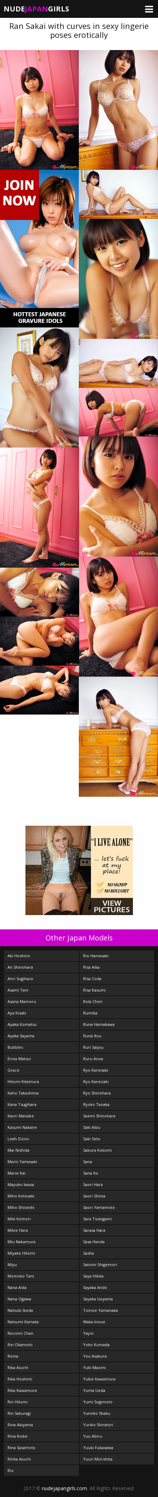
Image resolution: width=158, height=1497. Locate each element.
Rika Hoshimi (20, 1379)
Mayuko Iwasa (21, 1184)
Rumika (90, 1013)
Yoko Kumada (96, 1344)
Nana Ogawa (19, 1298)
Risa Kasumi (94, 990)
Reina (13, 1356)
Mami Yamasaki (22, 1161)
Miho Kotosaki (21, 1196)
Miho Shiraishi (21, 1207)
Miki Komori (19, 1218)
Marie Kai (16, 1173)
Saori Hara (93, 1184)
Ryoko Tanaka (96, 1104)
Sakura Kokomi (97, 1150)
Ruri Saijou (93, 1047)
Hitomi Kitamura (23, 1081)
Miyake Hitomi (21, 1253)
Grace (13, 1070)
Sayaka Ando (95, 1287)
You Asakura (95, 1356)
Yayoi (88, 1333)
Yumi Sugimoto (97, 1401)
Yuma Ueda (94, 1390)
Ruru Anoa (93, 1058)
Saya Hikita (93, 1276)
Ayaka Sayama (21, 1035)
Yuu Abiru (92, 1436)
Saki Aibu (91, 1127)
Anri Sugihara (20, 978)
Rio (11, 1470)
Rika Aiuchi (18, 1367)
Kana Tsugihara (22, 1104)
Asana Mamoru (22, 1001)
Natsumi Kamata (23, 1321)
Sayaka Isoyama (98, 1298)
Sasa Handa (94, 1241)
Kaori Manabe (21, 1115)
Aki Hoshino (19, 955)
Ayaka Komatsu (22, 1024)
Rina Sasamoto (21, 1447)
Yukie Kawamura (99, 1379)
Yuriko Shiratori (98, 1424)
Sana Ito (90, 1173)
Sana (87, 1161)
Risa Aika (91, 967)
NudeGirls (36, 9)
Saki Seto (91, 1138)
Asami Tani (18, 990)
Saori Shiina (94, 1196)
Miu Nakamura (21, 1241)
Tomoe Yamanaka (100, 1310)
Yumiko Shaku (96, 1413)
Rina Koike (18, 1436)
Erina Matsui (19, 1058)
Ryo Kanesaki (95, 1070)
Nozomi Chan (20, 1333)
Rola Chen (92, 1001)
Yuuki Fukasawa (98, 1447)
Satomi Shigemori (100, 1264)
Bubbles (15, 1047)
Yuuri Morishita (97, 1459)
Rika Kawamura (22, 1390)
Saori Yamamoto (99, 1207)
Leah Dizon (18, 1138)
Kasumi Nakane (22, 1127)
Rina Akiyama (20, 1424)
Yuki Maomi (94, 1367)
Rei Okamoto (20, 1344)
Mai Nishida (18, 1150)
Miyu (12, 1264)
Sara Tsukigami (97, 1218)
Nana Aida (17, 1287)
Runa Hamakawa (99, 1024)
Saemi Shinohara (99, 1115)
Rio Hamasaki (96, 955)
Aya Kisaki (17, 1013)
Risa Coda (92, 978)
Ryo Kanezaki (96, 1081)
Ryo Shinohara (97, 1093)
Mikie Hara (18, 1230)
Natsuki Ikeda (20, 1310)
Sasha (88, 1253)
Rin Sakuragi (19, 1413)
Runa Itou (92, 1035)
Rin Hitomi (18, 1401)
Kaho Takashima (23, 1093)
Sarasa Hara (94, 1230)
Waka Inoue (94, 1321)
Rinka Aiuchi (19, 1459)
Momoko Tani (21, 1276)
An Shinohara (20, 967)
